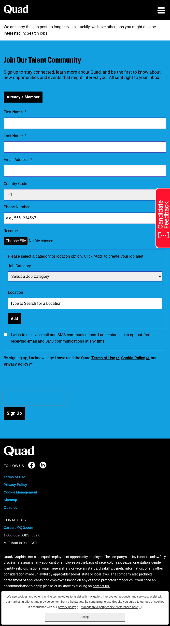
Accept (85, 617)
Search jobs (37, 33)
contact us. (101, 586)
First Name (15, 112)
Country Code (15, 183)
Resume (11, 230)
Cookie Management (20, 492)
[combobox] (85, 303)
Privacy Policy (16, 364)
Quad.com (12, 507)
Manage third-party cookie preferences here (111, 607)
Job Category (19, 266)
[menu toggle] (161, 11)
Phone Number (16, 207)
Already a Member (23, 97)
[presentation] (35, 397)
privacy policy (68, 607)
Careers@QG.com (18, 528)
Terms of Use (103, 358)
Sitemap (10, 500)
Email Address (18, 160)
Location (15, 292)
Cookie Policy (133, 358)
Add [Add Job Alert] (14, 318)
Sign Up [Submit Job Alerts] (14, 413)
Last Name (15, 136)
